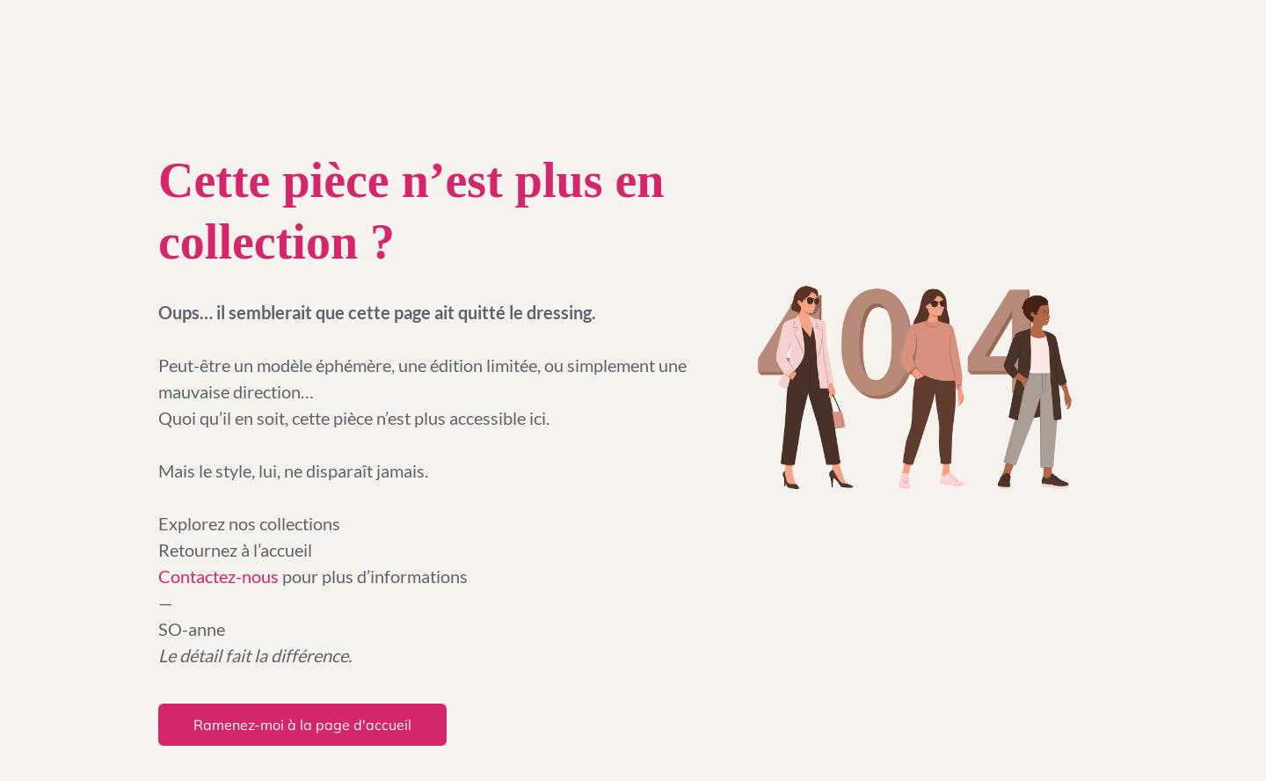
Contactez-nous (220, 576)
